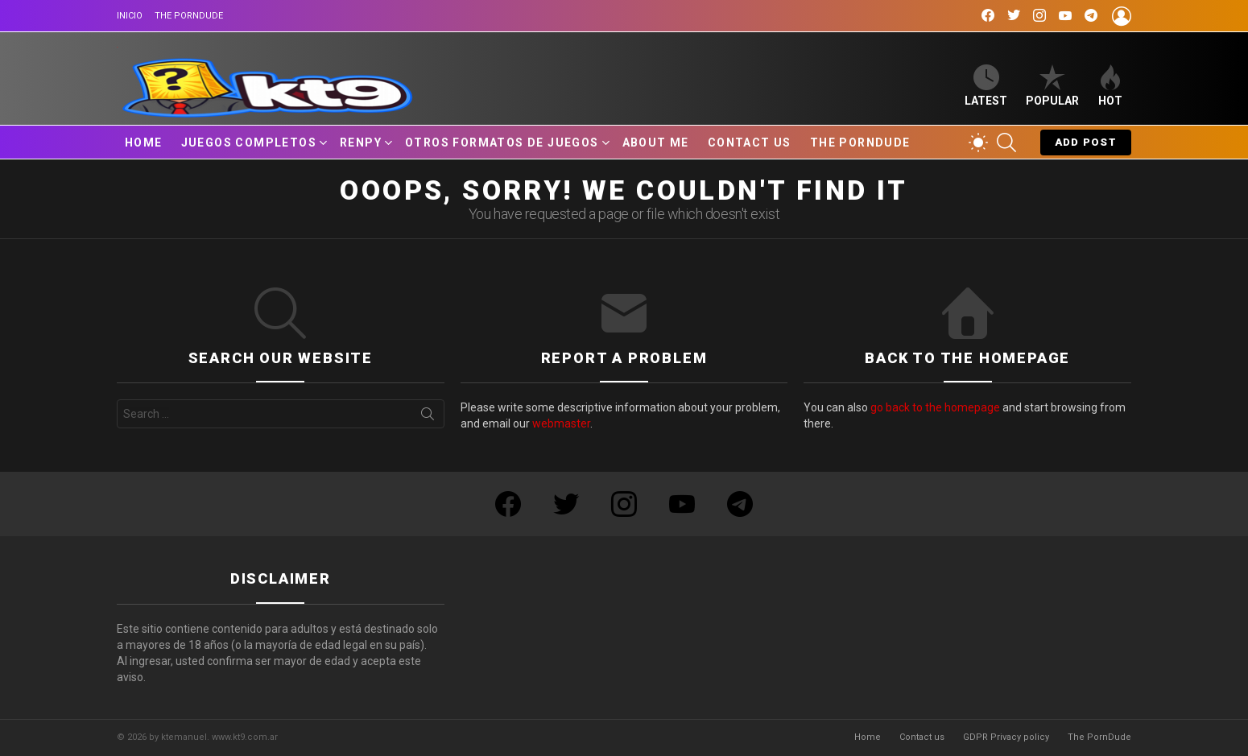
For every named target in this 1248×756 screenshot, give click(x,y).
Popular (1052, 85)
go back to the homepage (935, 407)
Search (427, 417)
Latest (986, 85)
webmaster (561, 423)
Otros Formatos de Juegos (502, 142)
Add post (1086, 145)
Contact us (749, 142)
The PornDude (189, 15)
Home (144, 142)
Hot (1110, 85)
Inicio (130, 15)
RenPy (361, 142)
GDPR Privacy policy (1006, 737)
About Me (655, 142)
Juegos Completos (248, 142)
